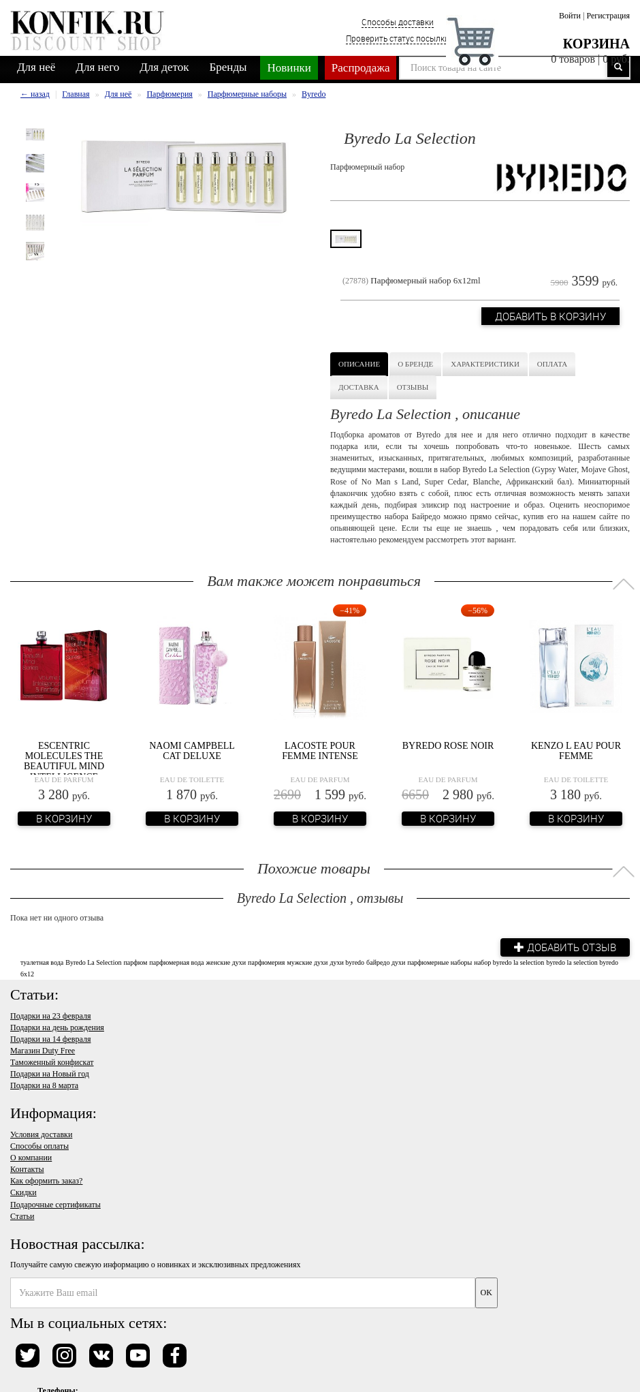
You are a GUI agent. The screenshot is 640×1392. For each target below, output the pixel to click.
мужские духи (307, 962)
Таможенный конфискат (52, 1062)
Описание (359, 364)
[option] (35, 133)
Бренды (228, 67)
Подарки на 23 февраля (50, 1016)
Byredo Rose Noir (448, 746)
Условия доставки (41, 1134)
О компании (31, 1157)
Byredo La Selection (93, 962)
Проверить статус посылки (397, 38)
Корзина (596, 43)
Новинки (288, 67)
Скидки (23, 1192)
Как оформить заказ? (46, 1181)
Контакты (27, 1169)
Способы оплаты (39, 1146)
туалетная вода (41, 962)
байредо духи (385, 962)
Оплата (552, 364)
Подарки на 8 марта (44, 1085)
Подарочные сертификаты (55, 1204)
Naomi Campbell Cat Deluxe (192, 751)
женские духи (226, 962)
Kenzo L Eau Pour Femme (576, 751)
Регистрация (608, 15)
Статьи (22, 1216)
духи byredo (347, 962)
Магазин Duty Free (42, 1050)
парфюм (135, 962)
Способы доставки (398, 21)
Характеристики (485, 364)
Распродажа (361, 67)
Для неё (36, 67)
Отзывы (413, 387)
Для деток (164, 67)
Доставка (358, 387)
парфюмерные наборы (439, 962)
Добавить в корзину (550, 316)
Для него (97, 67)
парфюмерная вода (176, 962)
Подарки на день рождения (57, 1027)
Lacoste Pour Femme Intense (320, 751)
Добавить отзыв (565, 947)
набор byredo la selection (509, 962)
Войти (570, 15)
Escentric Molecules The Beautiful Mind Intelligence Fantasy (64, 767)
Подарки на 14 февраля (50, 1039)
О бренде (415, 364)
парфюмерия (266, 962)
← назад (35, 94)
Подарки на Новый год (49, 1074)
